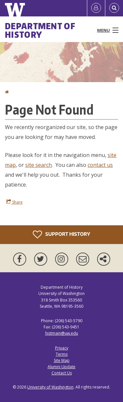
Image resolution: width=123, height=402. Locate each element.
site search (38, 164)
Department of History (40, 30)
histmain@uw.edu (61, 333)
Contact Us (61, 373)
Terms (62, 354)
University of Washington (50, 387)
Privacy (61, 348)
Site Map (62, 360)
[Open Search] (114, 8)
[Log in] (96, 8)
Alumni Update (61, 366)
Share (14, 202)
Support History (61, 234)
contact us (100, 164)
